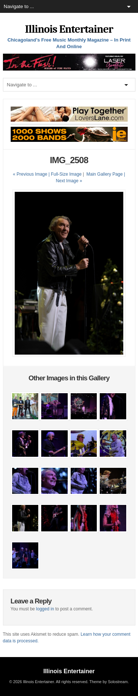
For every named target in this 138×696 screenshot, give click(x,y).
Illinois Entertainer (69, 29)
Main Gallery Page (104, 174)
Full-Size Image (66, 174)
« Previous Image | (32, 174)
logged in (45, 608)
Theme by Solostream (108, 681)
